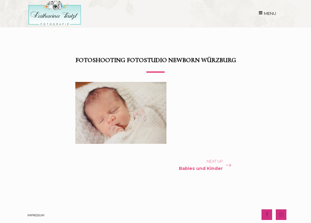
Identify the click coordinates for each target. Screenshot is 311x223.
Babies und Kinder (201, 168)
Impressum (35, 215)
